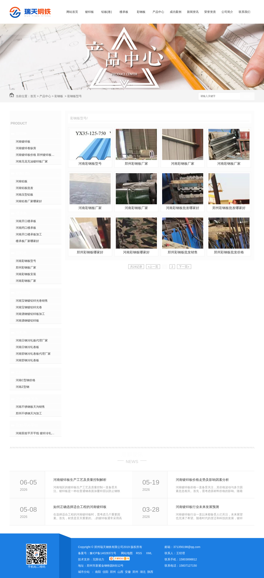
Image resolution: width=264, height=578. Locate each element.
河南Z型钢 (22, 386)
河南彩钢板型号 (26, 260)
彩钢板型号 (74, 96)
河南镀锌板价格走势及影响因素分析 (202, 479)
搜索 (247, 96)
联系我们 (244, 11)
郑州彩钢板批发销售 (183, 252)
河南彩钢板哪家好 (136, 252)
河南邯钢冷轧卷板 (27, 360)
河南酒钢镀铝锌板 (27, 320)
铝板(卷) (106, 11)
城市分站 (84, 571)
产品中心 (158, 11)
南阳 (98, 571)
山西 (120, 571)
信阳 (105, 571)
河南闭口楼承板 (26, 227)
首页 (33, 96)
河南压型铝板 (24, 194)
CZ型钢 (22, 372)
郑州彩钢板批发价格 (229, 252)
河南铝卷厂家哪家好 (29, 201)
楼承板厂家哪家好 (27, 241)
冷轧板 (21, 332)
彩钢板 (141, 11)
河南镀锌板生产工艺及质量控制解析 (79, 479)
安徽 (128, 571)
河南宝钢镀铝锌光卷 (29, 307)
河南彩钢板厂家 (26, 280)
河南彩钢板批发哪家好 (182, 208)
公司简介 (227, 11)
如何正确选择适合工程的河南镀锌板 (79, 507)
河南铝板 (21, 181)
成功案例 (175, 11)
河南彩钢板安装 (26, 274)
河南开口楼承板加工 (29, 234)
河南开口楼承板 (26, 221)
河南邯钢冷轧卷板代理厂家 (33, 353)
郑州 (113, 571)
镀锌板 (89, 11)
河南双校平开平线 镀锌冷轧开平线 (38, 433)
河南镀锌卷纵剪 (26, 148)
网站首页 (72, 11)
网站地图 (127, 553)
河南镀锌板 (23, 141)
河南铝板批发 (24, 188)
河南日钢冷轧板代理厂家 (32, 340)
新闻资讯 (193, 11)
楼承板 (124, 11)
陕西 (150, 571)
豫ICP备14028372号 (103, 553)
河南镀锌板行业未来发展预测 (197, 507)
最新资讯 (132, 454)
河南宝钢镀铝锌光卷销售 (32, 300)
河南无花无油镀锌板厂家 (32, 161)
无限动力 (98, 559)
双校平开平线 (27, 425)
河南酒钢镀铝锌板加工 (30, 314)
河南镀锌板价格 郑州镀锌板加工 (36, 154)
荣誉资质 (210, 11)
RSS (139, 553)
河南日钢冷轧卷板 (27, 347)
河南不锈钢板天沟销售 (30, 406)
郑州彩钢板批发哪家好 (229, 208)
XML (149, 553)
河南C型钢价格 (25, 380)
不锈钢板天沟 (27, 399)
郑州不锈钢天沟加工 (29, 413)
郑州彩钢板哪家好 (90, 252)
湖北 (143, 571)
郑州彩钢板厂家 (26, 267)
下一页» (184, 266)
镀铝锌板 (23, 293)
